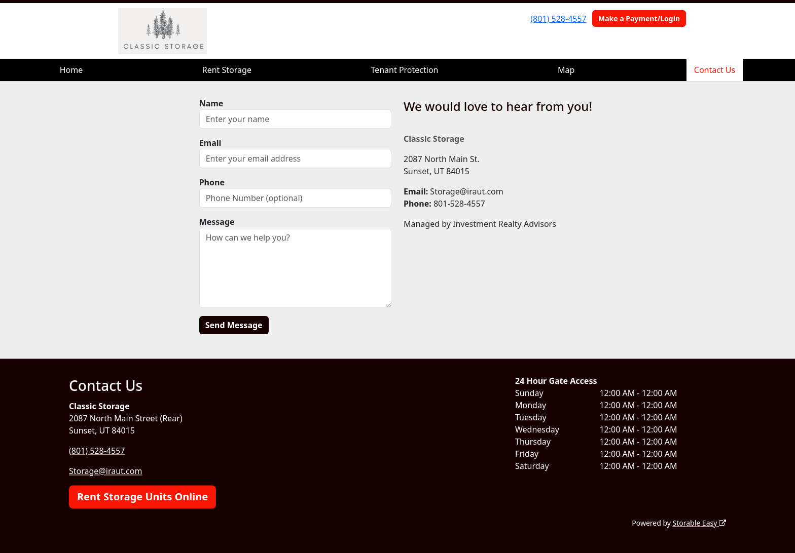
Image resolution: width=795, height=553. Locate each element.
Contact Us (714, 69)
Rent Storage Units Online (142, 496)
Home (71, 69)
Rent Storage (226, 69)
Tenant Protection (404, 69)
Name (211, 103)
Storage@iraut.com (105, 471)
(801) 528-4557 (558, 18)
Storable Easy (699, 523)
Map (566, 69)
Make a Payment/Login (639, 18)
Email (210, 142)
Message (217, 221)
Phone (212, 182)
